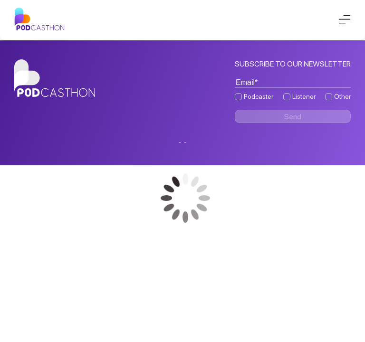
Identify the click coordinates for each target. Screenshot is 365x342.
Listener (304, 96)
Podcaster (258, 96)
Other (342, 96)
